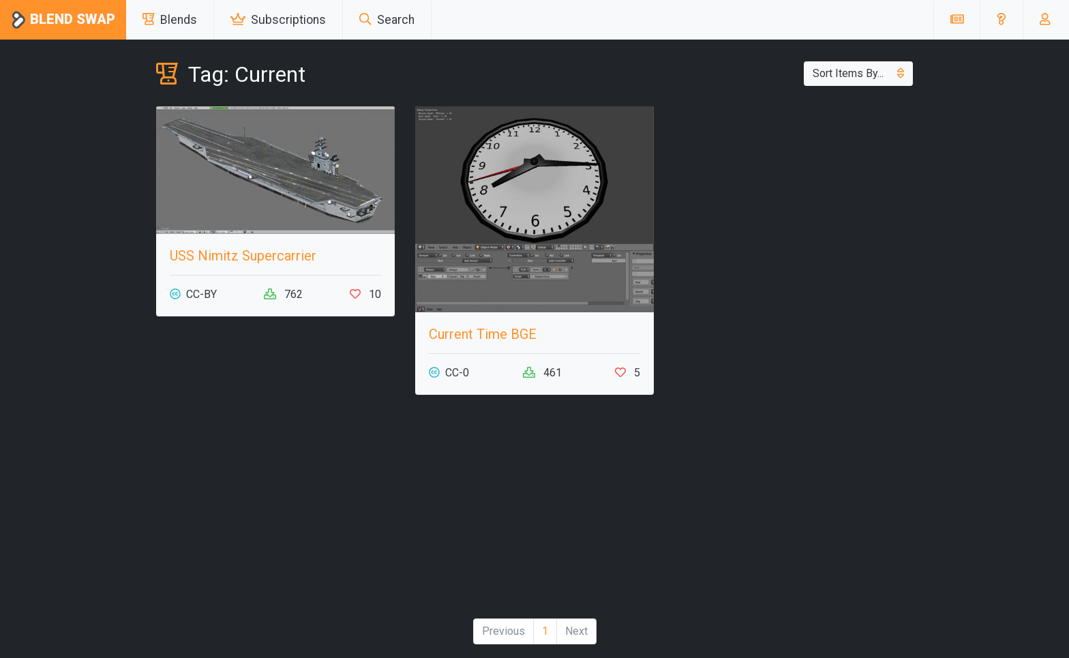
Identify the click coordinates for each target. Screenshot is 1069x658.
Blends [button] (169, 20)
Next (576, 631)
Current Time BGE (483, 334)
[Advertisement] (275, 512)
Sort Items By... (858, 73)
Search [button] (387, 20)
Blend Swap (63, 20)
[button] (1001, 19)
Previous (503, 631)
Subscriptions (278, 20)
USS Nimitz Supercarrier (243, 256)
